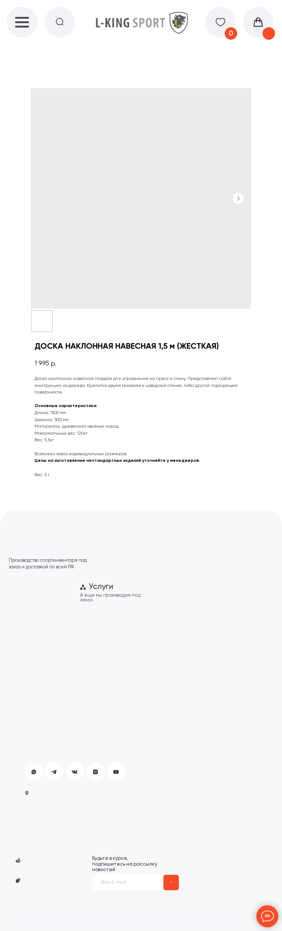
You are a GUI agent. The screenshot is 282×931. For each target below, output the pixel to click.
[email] (127, 882)
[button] (18, 880)
